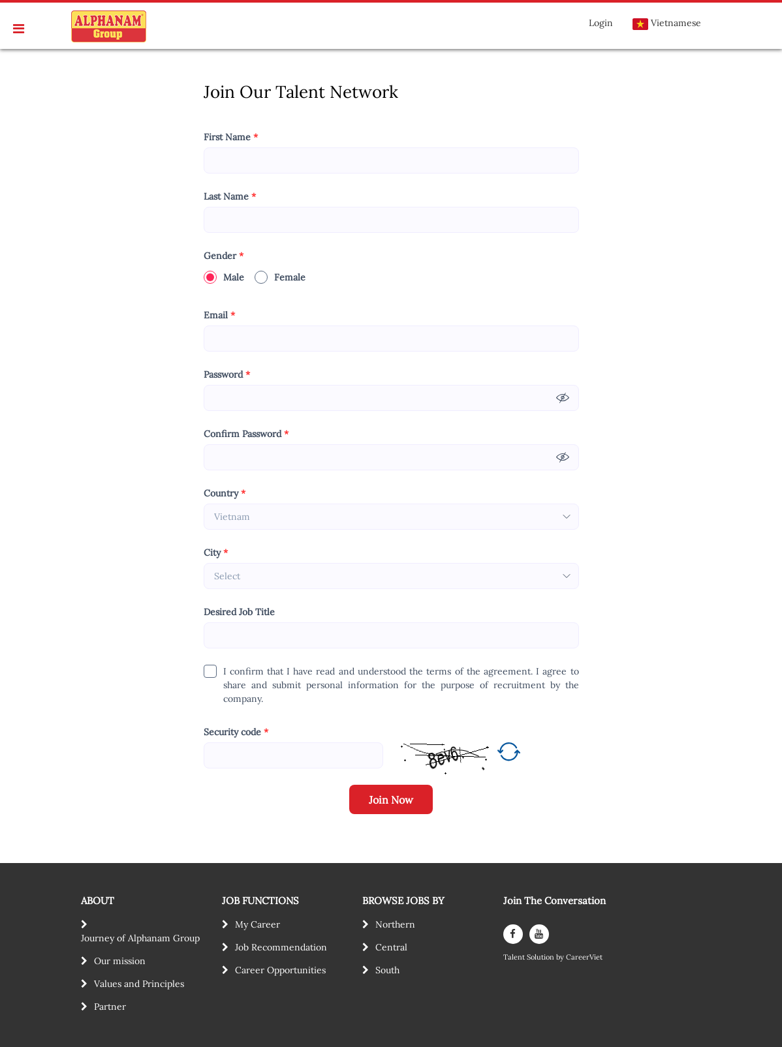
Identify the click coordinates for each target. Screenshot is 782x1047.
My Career (257, 924)
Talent (515, 957)
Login (601, 23)
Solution (541, 957)
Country (224, 493)
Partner (110, 1006)
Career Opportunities (280, 970)
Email (219, 315)
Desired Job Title (239, 612)
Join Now (391, 799)
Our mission (120, 961)
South (387, 970)
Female (280, 277)
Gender (223, 256)
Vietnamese (667, 23)
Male (224, 277)
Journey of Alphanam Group (140, 938)
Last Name (230, 197)
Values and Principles (139, 984)
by (561, 957)
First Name (231, 137)
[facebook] (513, 934)
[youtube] (539, 934)
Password (227, 375)
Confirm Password (246, 434)
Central (391, 947)
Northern (395, 924)
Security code (236, 732)
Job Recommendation (281, 947)
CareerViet (584, 957)
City (216, 553)
